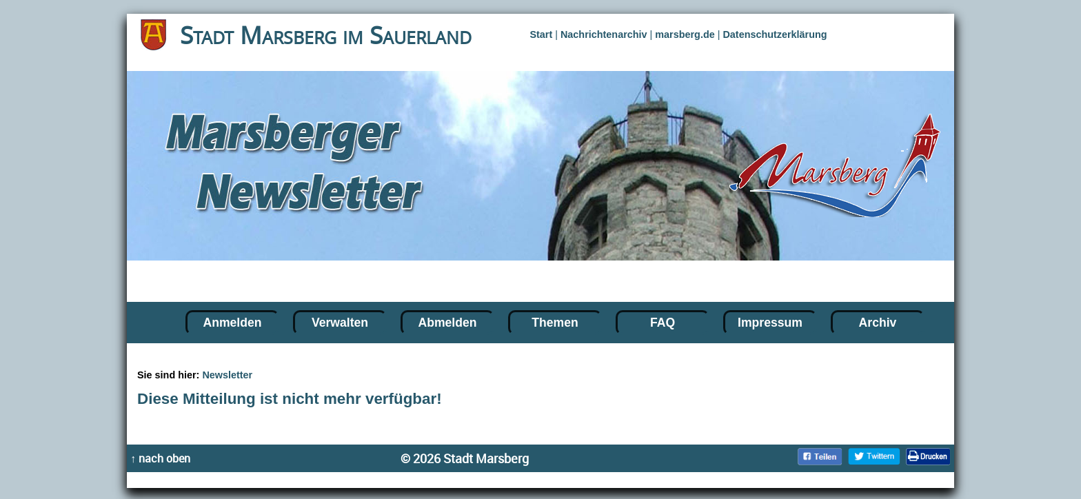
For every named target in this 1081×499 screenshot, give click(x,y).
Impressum (770, 322)
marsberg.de (684, 34)
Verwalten (340, 322)
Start (540, 34)
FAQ (662, 322)
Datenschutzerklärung (775, 34)
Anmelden (232, 322)
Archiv (878, 322)
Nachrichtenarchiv (603, 34)
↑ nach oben (160, 458)
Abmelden (447, 322)
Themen (555, 322)
